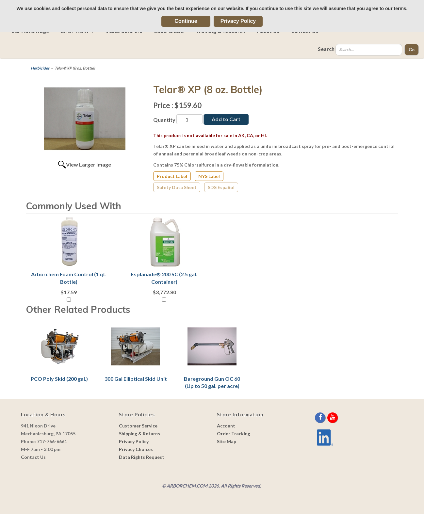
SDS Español (221, 187)
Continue (185, 21)
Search (326, 49)
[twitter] (326, 417)
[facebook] (320, 417)
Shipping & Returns (139, 433)
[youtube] (332, 417)
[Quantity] (189, 119)
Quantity (164, 120)
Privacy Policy (238, 21)
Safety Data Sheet (177, 187)
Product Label (172, 176)
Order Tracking (233, 433)
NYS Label (209, 176)
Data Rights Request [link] (141, 457)
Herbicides (40, 68)
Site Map (226, 441)
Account (226, 425)
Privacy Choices (136, 449)
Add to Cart (226, 119)
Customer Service (138, 425)
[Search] (368, 50)
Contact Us (33, 457)
